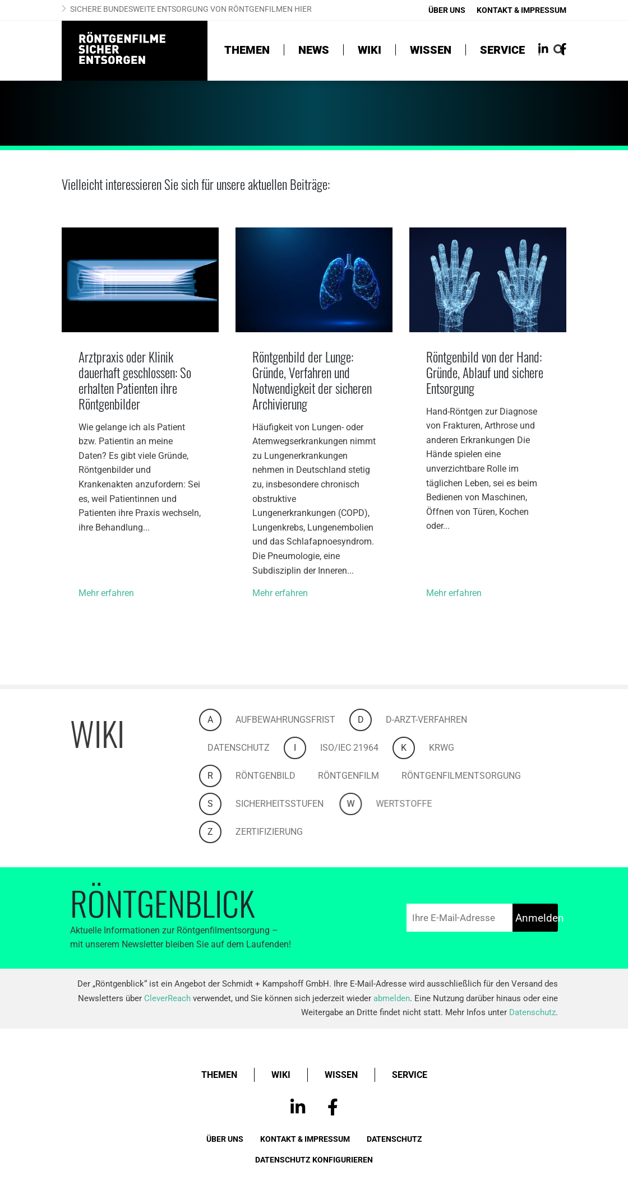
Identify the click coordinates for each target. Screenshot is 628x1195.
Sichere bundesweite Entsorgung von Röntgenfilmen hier (191, 9)
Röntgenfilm (359, 775)
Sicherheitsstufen (291, 803)
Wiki (369, 49)
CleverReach (167, 998)
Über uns (446, 10)
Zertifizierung (280, 831)
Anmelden (536, 918)
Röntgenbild (277, 775)
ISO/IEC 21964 (360, 747)
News (313, 49)
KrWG (452, 747)
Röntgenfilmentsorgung (472, 775)
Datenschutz (250, 747)
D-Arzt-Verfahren (437, 719)
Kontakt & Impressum (521, 10)
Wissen (430, 49)
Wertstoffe (441, 803)
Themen (247, 49)
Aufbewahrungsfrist (297, 719)
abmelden (391, 998)
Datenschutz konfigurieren (314, 1159)
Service (502, 49)
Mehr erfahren (106, 593)
